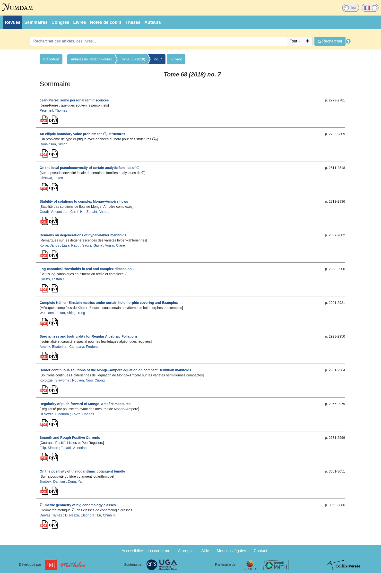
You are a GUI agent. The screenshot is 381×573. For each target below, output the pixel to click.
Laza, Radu (70, 245)
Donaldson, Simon (53, 144)
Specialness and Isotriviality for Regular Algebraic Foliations (89, 336)
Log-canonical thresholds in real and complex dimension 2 (87, 269)
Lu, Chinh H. (74, 212)
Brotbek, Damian (52, 481)
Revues (12, 22)
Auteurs (152, 22)
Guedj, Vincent (51, 212)
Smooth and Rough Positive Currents (70, 438)
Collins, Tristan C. (53, 279)
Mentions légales (231, 551)
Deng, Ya (75, 481)
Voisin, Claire (115, 245)
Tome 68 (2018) (133, 59)
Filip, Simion (49, 448)
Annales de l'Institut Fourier (91, 59)
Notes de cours (105, 22)
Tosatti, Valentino (74, 448)
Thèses (132, 22)
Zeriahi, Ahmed (98, 212)
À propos (186, 551)
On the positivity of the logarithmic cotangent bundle (82, 471)
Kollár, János (49, 245)
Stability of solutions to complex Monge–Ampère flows (84, 201)
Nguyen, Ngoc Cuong (88, 380)
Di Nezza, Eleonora (54, 414)
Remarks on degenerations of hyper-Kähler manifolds (83, 235)
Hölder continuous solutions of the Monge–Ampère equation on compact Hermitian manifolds (115, 370)
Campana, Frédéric (83, 347)
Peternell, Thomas (53, 110)
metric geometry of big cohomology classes (78, 505)
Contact (260, 551)
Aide (205, 551)
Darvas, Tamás (51, 515)
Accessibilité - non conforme (146, 551)
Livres (79, 22)
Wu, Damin (48, 313)
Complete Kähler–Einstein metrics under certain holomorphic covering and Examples (109, 303)
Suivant (176, 59)
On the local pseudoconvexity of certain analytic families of (89, 168)
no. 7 (158, 59)
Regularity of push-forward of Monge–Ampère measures (85, 404)
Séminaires (36, 22)
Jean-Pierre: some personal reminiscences (74, 100)
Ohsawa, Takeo (51, 178)
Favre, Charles (83, 414)
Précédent (51, 59)
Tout (293, 41)
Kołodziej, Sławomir (54, 380)
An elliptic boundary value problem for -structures (82, 134)
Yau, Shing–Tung (72, 313)
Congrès (60, 22)
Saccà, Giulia (92, 245)
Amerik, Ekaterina (53, 347)
